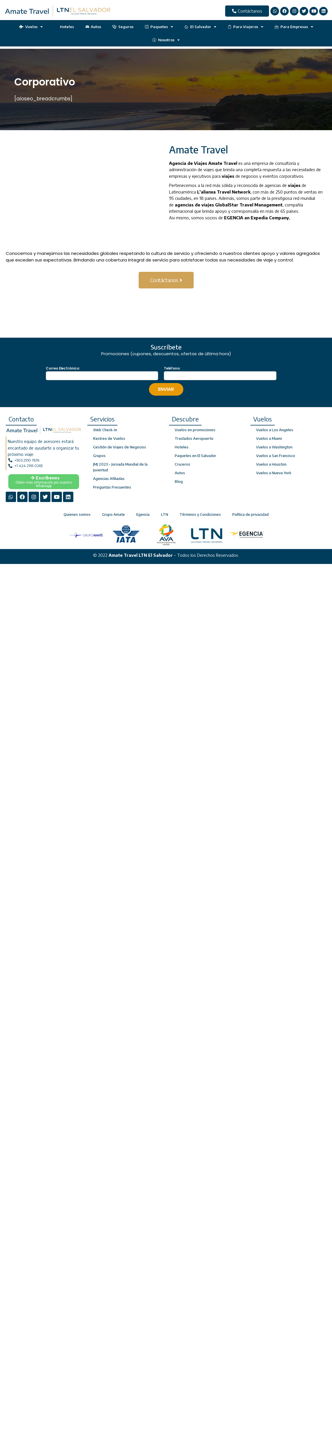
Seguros (123, 26)
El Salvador (200, 27)
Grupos (99, 455)
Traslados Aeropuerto (194, 438)
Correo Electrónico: (63, 368)
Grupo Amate (113, 514)
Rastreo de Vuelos (109, 438)
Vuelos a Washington (274, 447)
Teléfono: (172, 368)
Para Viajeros (246, 27)
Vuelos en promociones (195, 429)
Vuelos (31, 27)
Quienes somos (77, 514)
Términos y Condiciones (200, 514)
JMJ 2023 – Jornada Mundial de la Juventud (120, 467)
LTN (164, 514)
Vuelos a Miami (269, 438)
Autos (93, 26)
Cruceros (182, 464)
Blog (179, 481)
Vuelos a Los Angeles (274, 429)
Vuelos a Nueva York (273, 472)
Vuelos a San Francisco (275, 455)
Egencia (143, 514)
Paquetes (159, 27)
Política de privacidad (250, 514)
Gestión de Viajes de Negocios (119, 447)
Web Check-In (105, 429)
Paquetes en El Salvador (195, 455)
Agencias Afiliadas (109, 478)
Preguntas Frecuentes (112, 487)
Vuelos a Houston (271, 464)
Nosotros (166, 40)
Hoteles (64, 26)
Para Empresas (294, 27)
